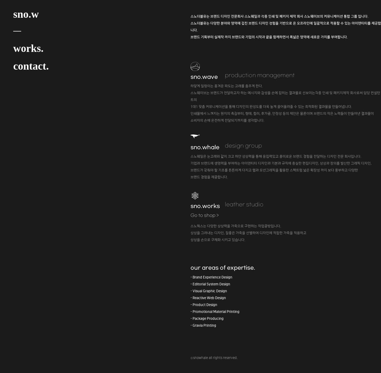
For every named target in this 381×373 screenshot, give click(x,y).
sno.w (26, 14)
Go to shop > (204, 215)
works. (28, 48)
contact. (31, 66)
